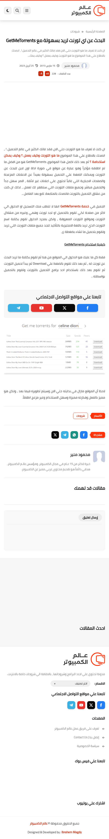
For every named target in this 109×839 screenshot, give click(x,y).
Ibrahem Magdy (72, 832)
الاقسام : (99, 683)
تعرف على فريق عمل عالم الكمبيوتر (79, 728)
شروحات (75, 31)
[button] (84, 435)
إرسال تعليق (90, 517)
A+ (47, 73)
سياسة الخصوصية (91, 746)
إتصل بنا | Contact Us (89, 737)
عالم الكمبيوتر (38, 823)
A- (41, 73)
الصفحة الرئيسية (95, 31)
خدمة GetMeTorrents (74, 206)
